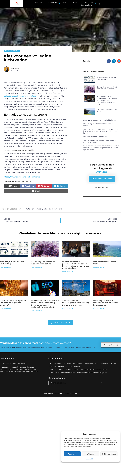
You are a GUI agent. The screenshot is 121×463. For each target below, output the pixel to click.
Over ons (76, 3)
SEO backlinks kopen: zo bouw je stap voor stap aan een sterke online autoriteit (78, 369)
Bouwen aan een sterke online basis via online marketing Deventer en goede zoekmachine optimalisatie (101, 148)
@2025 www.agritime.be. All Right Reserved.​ (60, 393)
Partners (38, 3)
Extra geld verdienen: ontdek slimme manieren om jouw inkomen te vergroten (78, 373)
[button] (116, 434)
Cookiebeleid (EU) (91, 363)
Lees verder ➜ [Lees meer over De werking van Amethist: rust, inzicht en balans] (36, 267)
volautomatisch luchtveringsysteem (20, 96)
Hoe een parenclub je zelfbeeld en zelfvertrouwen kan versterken (106, 303)
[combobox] (104, 3)
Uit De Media (52, 3)
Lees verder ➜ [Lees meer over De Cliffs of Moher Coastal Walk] (98, 267)
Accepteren (72, 454)
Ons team (89, 3)
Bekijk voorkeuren (109, 454)
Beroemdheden (55, 363)
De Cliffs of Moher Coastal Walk (107, 110)
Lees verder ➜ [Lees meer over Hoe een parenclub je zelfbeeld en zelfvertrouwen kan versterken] (98, 309)
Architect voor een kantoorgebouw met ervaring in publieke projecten (75, 303)
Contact (65, 3)
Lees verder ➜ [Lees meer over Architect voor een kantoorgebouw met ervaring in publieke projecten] (67, 309)
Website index (63, 366)
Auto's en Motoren (11, 50)
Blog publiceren (87, 5)
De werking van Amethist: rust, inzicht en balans (107, 88)
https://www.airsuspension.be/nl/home (22, 177)
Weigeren (90, 454)
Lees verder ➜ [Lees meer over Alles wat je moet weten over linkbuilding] (5, 267)
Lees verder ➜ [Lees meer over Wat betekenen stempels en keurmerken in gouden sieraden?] (5, 309)
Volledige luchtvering (52, 209)
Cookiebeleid (89, 459)
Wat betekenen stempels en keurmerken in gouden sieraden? (100, 141)
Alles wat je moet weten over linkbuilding (106, 78)
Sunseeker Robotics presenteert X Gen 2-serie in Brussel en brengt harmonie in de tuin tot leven (107, 100)
